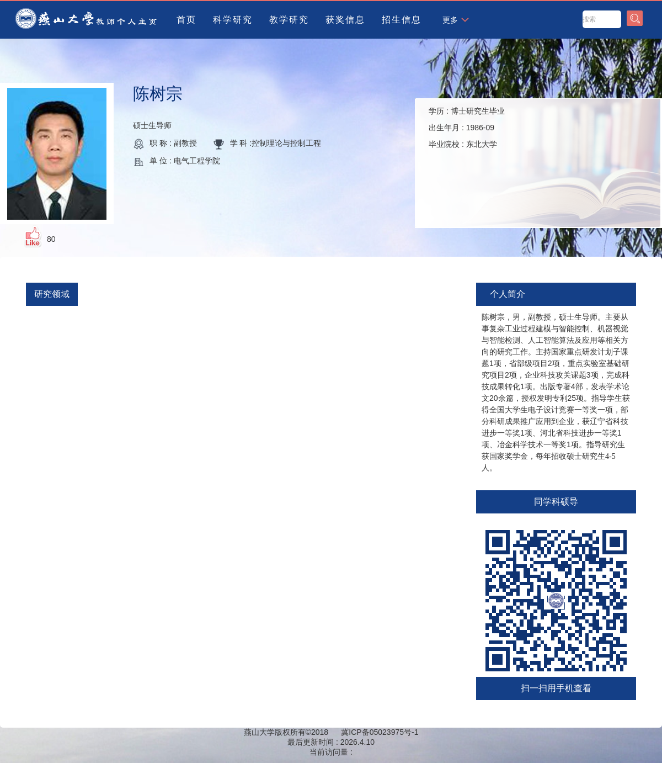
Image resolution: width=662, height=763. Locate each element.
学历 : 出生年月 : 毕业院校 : (467, 128)
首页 (186, 19)
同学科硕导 (556, 501)
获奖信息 (345, 19)
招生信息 (401, 19)
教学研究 (289, 19)
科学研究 (233, 19)
